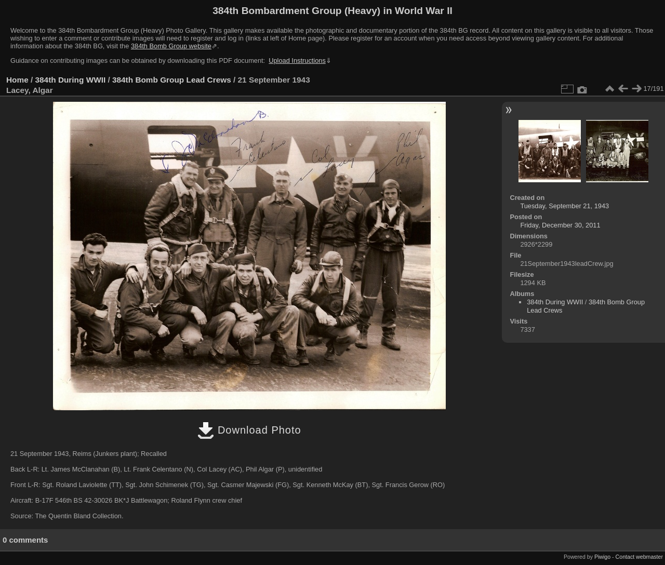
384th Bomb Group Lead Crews (171, 79)
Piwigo (602, 557)
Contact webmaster (639, 557)
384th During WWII (70, 79)
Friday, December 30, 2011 (560, 225)
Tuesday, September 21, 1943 (564, 206)
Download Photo (249, 430)
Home (17, 79)
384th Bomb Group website (171, 46)
